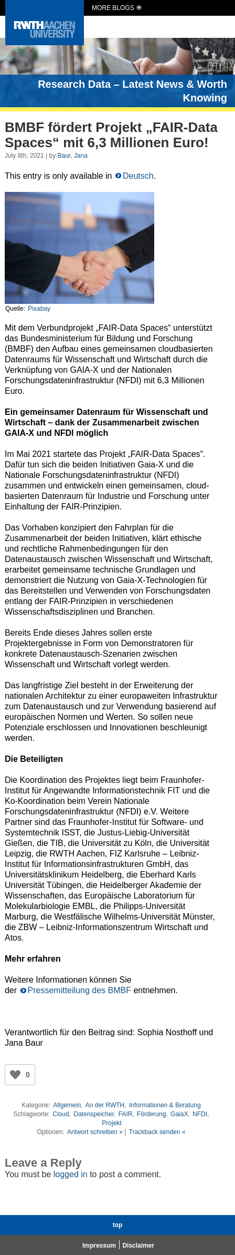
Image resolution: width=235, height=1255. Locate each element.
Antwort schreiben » (95, 1132)
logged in (71, 1174)
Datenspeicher (93, 1114)
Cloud (60, 1114)
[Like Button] (15, 1075)
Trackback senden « (157, 1132)
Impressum (99, 1245)
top (118, 1225)
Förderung (151, 1114)
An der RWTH (105, 1105)
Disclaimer (138, 1245)
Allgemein (67, 1105)
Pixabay (39, 308)
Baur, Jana (72, 155)
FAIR (126, 1114)
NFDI (200, 1114)
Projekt (111, 1123)
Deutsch (138, 175)
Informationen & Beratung (165, 1105)
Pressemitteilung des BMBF (79, 990)
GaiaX (179, 1114)
